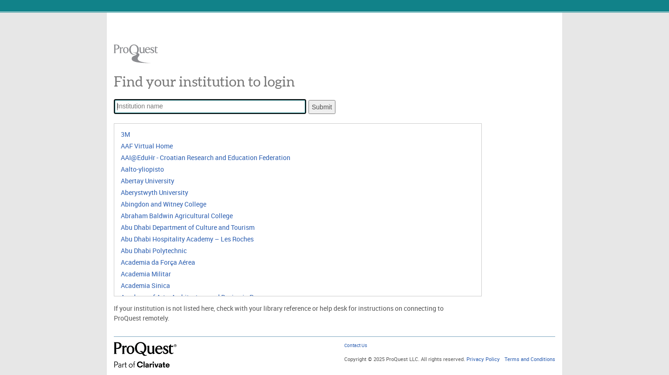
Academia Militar (146, 273)
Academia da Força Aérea (158, 262)
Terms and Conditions (530, 359)
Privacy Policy (483, 359)
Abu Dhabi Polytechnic (154, 250)
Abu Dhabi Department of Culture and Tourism (188, 227)
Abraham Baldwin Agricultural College (177, 215)
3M (125, 134)
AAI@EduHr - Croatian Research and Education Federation (205, 157)
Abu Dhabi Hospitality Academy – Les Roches (187, 238)
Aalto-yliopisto (142, 169)
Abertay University (147, 180)
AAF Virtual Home (147, 145)
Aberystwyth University (154, 192)
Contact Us (355, 345)
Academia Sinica (145, 285)
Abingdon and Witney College (163, 204)
